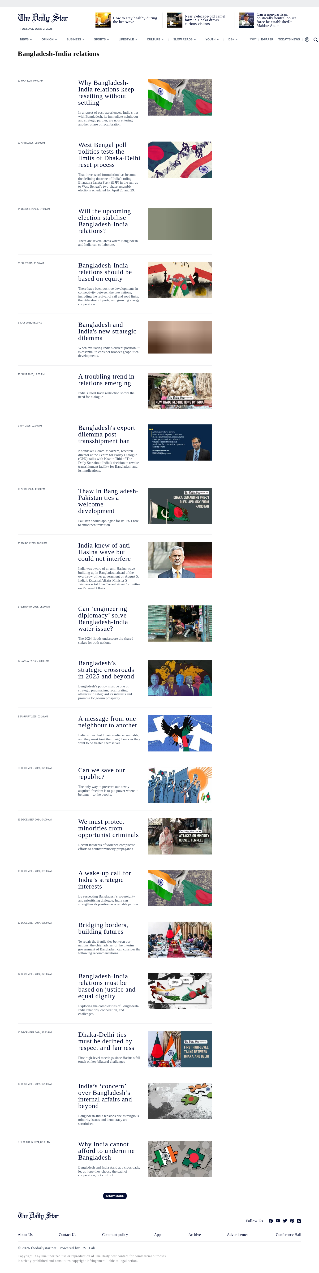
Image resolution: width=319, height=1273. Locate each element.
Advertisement (238, 1235)
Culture (153, 39)
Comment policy (115, 1235)
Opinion (48, 39)
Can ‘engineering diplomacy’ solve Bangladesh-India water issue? (103, 618)
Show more (115, 1196)
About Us (25, 1235)
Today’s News (289, 39)
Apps (158, 1235)
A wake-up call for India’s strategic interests (104, 879)
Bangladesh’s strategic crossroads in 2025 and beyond (106, 669)
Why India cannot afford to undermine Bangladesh (106, 1150)
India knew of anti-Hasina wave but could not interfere (105, 552)
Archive (194, 1235)
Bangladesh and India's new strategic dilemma (107, 331)
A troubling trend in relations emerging (106, 380)
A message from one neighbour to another (107, 722)
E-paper (267, 39)
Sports (100, 39)
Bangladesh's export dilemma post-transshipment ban (106, 434)
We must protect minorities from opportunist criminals (108, 828)
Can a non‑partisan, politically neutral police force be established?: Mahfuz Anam (277, 20)
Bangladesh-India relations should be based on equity (105, 272)
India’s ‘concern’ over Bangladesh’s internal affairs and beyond (105, 1095)
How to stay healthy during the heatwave (135, 20)
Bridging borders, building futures (103, 928)
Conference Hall (288, 1235)
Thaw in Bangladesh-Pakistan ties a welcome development (108, 500)
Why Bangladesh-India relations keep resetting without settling (106, 92)
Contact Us (67, 1235)
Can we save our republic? (101, 773)
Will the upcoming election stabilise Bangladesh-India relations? (104, 220)
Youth (211, 39)
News (24, 39)
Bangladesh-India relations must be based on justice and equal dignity (107, 986)
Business (74, 39)
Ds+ (231, 39)
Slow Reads (182, 39)
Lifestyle (126, 39)
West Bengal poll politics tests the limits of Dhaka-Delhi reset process (109, 154)
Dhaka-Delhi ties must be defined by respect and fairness (106, 1041)
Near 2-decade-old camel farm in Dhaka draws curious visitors (205, 20)
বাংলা (253, 39)
